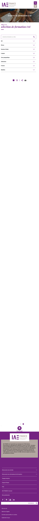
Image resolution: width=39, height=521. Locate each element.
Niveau (2, 45)
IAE (2, 41)
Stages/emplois (6, 478)
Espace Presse (5, 482)
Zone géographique (5, 57)
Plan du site (4, 508)
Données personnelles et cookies (9, 514)
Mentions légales (6, 511)
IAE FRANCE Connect (7, 491)
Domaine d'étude (4, 49)
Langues (3, 53)
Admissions (3, 61)
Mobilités (3, 69)
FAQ (3, 486)
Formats (3, 65)
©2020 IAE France (6, 517)
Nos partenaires (6, 495)
